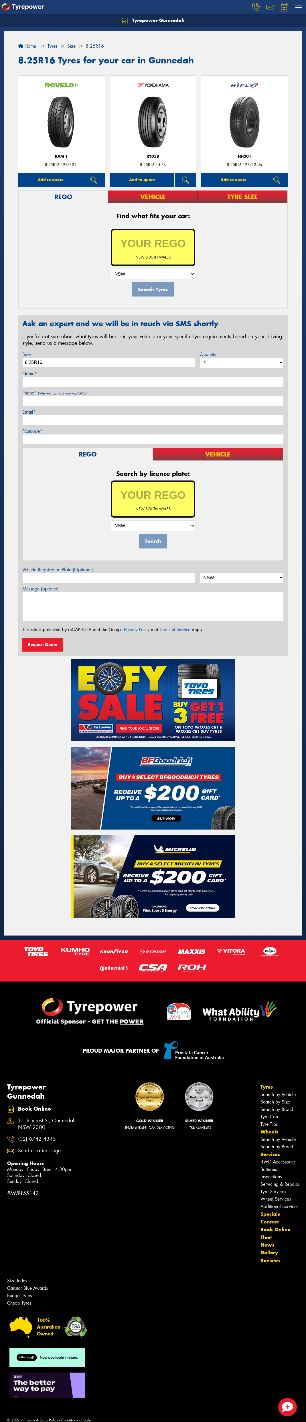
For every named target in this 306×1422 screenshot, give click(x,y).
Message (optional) (41, 589)
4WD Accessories (277, 1162)
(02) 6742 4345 (37, 1139)
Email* (29, 412)
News (267, 1245)
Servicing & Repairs (279, 1184)
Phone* (54, 393)
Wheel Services (275, 1199)
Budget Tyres (19, 1296)
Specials (270, 1214)
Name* (29, 374)
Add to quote (51, 179)
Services (270, 1154)
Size (26, 354)
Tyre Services (273, 1192)
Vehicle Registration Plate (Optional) (57, 570)
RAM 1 (61, 156)
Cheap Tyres (19, 1303)
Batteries (268, 1169)
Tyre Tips (269, 1124)
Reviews (270, 1260)
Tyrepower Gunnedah (153, 20)
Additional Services (279, 1206)
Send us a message (39, 1150)
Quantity (208, 354)
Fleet (266, 1237)
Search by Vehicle (278, 1094)
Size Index (17, 1281)
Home (27, 46)
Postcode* (32, 431)
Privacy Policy (136, 629)
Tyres (266, 1087)
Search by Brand (276, 1109)
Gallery (269, 1252)
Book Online (275, 1229)
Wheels (269, 1132)
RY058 (153, 156)
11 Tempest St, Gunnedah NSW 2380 (47, 1124)
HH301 (244, 156)
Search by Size (275, 1102)
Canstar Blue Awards (27, 1288)
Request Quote (42, 644)
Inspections (271, 1177)
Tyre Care (269, 1117)
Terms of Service (175, 629)
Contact (269, 1222)
